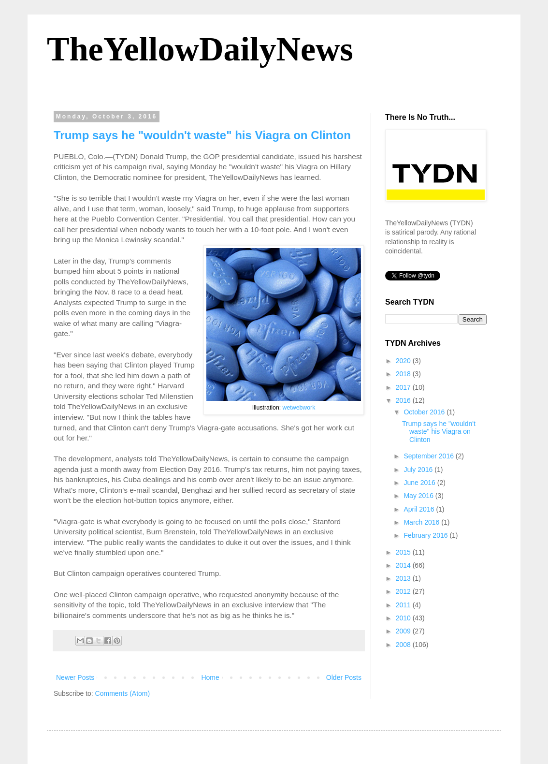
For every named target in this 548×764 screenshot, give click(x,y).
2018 (404, 374)
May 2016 (419, 496)
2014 (404, 565)
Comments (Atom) (122, 693)
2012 (404, 591)
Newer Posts (75, 677)
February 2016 (426, 535)
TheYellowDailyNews (200, 49)
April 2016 (420, 509)
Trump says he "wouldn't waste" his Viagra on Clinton (202, 135)
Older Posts (343, 677)
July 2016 (419, 469)
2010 (404, 618)
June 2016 (420, 482)
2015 (404, 552)
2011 (404, 605)
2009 (404, 631)
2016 (404, 400)
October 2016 (425, 412)
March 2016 (422, 522)
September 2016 (429, 456)
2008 (404, 644)
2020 (404, 361)
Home (210, 677)
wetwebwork (299, 407)
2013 (404, 578)
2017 (404, 387)
